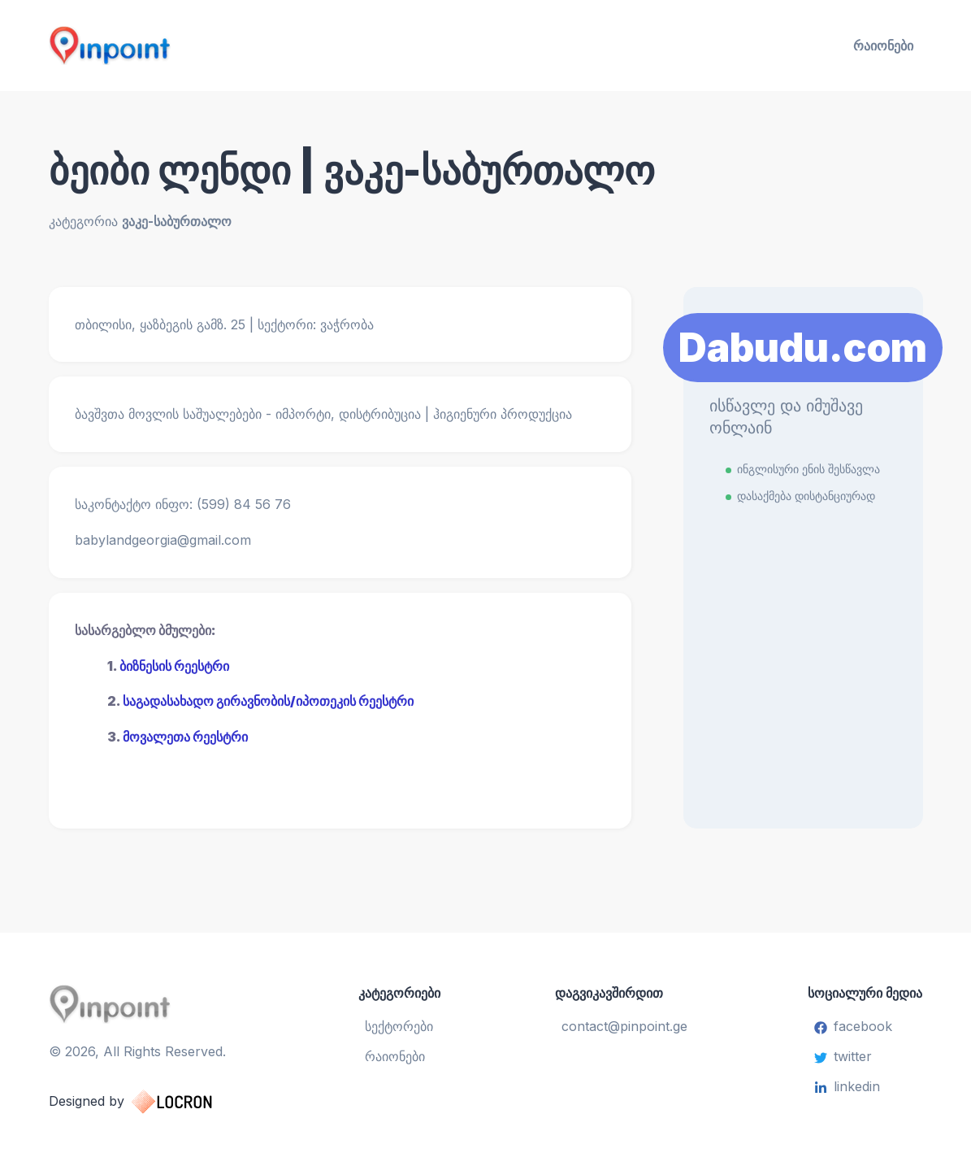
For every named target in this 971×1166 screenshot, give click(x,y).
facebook (853, 1026)
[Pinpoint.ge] (190, 45)
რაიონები (883, 45)
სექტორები (399, 1026)
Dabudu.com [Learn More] (802, 348)
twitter (843, 1056)
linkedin (847, 1086)
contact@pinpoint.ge (624, 1026)
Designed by (147, 1102)
